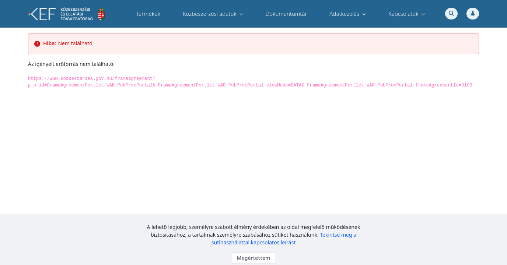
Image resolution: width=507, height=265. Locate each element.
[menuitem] (148, 14)
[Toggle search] (451, 14)
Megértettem (253, 257)
